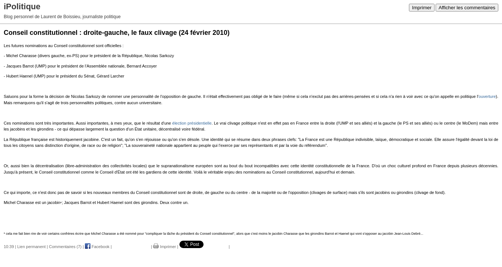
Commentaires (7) (65, 246)
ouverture (487, 96)
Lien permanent (31, 246)
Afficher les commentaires (467, 7)
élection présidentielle (192, 123)
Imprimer (422, 7)
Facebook (97, 246)
